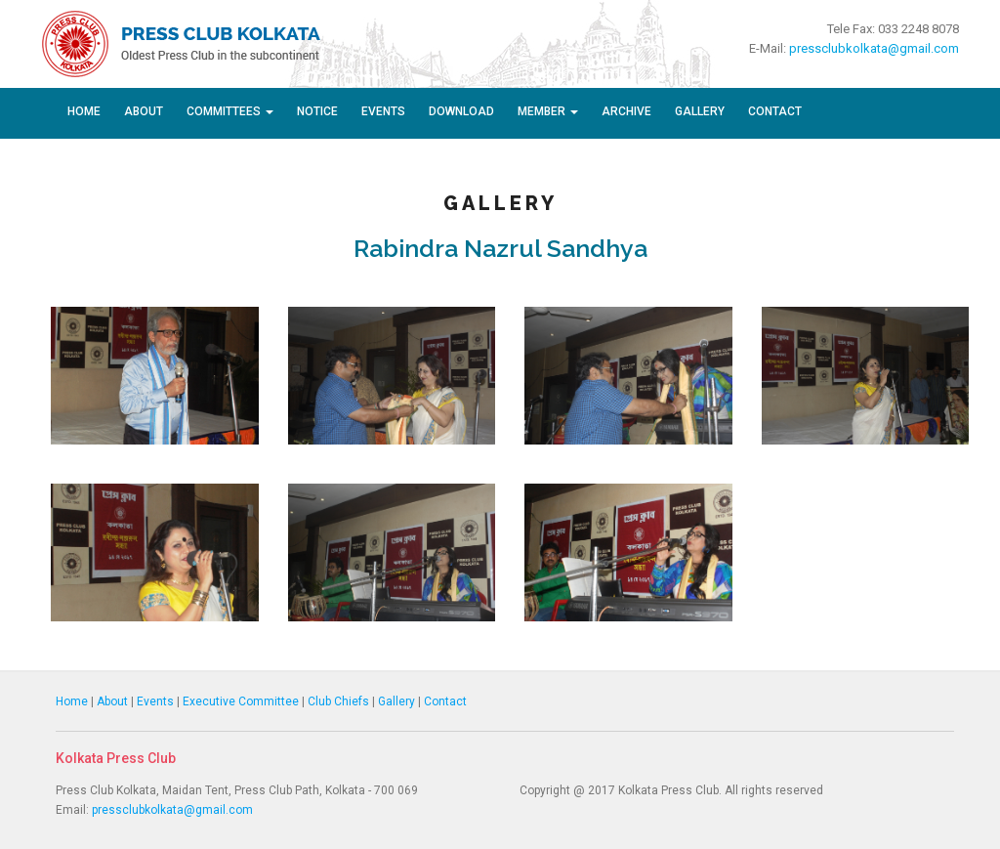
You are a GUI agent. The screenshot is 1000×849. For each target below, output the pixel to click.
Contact (775, 111)
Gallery (700, 111)
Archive (626, 111)
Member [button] (548, 111)
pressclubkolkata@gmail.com (874, 48)
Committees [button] (230, 111)
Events (383, 111)
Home (84, 111)
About (143, 111)
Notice (317, 111)
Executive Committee (241, 701)
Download (461, 111)
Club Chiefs (338, 701)
